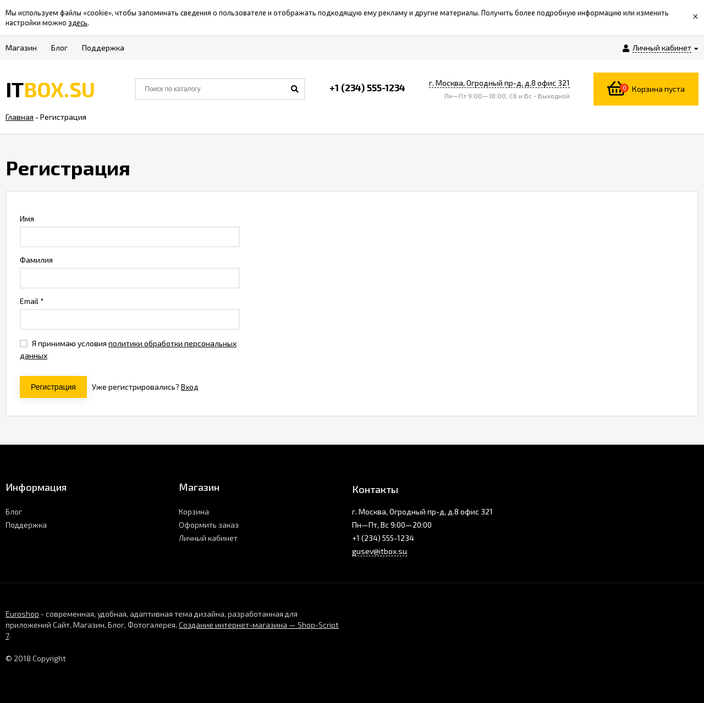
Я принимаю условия (128, 349)
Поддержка (26, 524)
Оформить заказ (209, 524)
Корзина (194, 511)
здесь (77, 22)
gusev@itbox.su (379, 551)
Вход (190, 386)
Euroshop (22, 613)
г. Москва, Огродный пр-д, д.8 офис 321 (499, 82)
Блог (14, 511)
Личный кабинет (208, 538)
